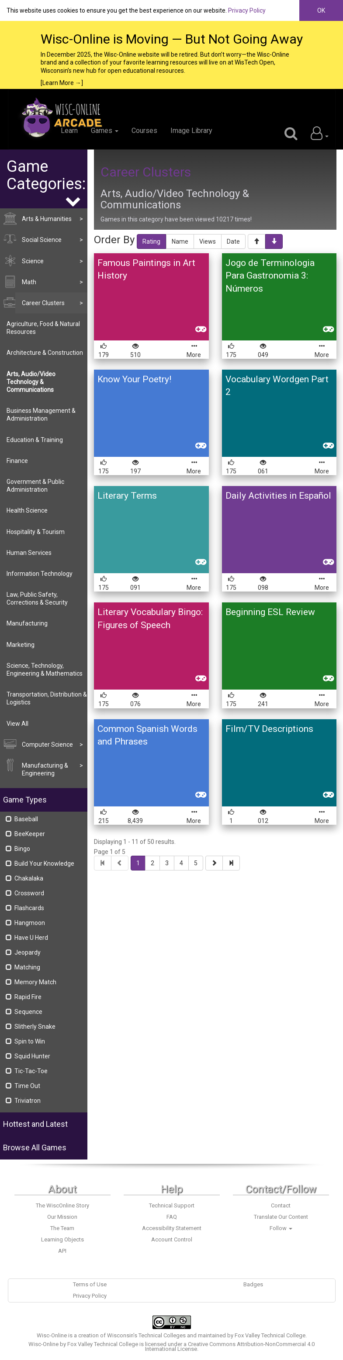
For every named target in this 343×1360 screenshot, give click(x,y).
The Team (62, 1228)
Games (104, 130)
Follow (281, 1228)
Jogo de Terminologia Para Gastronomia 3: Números (270, 276)
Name (180, 241)
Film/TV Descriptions (269, 729)
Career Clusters (145, 172)
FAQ (171, 1217)
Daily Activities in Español (278, 495)
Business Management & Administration (41, 414)
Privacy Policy (247, 10)
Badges (253, 1284)
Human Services (29, 552)
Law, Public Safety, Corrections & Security (37, 598)
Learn (69, 130)
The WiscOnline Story (62, 1205)
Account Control (171, 1239)
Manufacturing (27, 623)
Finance (17, 460)
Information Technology (40, 573)
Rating (151, 241)
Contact (281, 1205)
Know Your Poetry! (134, 379)
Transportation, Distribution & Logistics (47, 698)
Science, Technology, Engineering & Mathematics (45, 669)
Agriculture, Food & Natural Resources (43, 327)
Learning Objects (62, 1239)
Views (207, 241)
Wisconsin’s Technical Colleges (146, 1335)
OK (321, 10)
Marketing (21, 644)
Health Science (27, 510)
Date (233, 241)
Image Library (191, 130)
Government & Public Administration (35, 485)
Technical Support (171, 1205)
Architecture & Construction (45, 352)
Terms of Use (90, 1284)
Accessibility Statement (171, 1228)
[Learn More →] (62, 82)
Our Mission (62, 1217)
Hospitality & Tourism (36, 531)
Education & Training (35, 439)
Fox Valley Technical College (270, 1335)
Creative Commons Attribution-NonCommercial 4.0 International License (230, 1346)
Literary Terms (127, 495)
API (62, 1251)
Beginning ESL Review (270, 612)
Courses (144, 130)
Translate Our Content (281, 1217)
